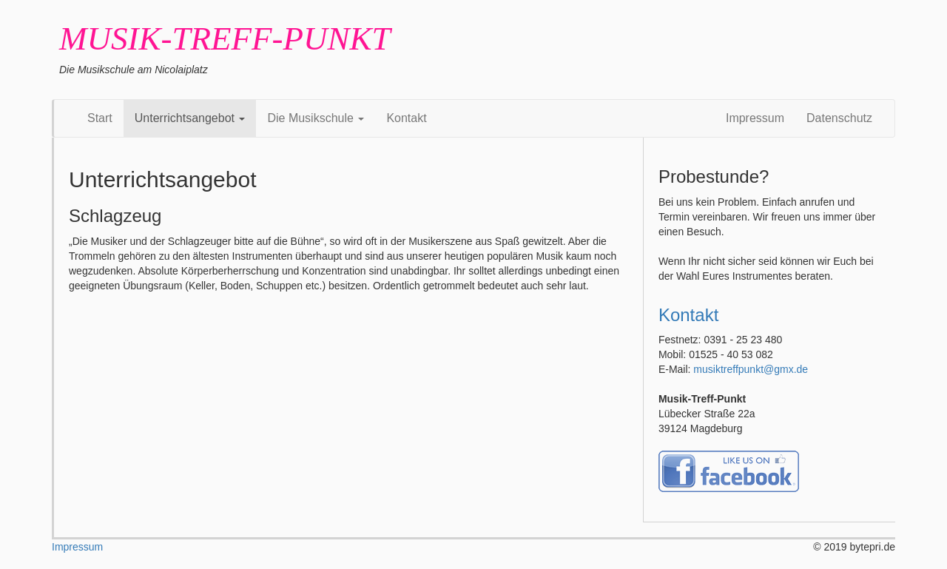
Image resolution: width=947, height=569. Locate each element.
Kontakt (406, 118)
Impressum (755, 118)
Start (99, 118)
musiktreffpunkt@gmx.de (750, 369)
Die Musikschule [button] (315, 118)
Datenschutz (839, 118)
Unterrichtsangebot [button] (190, 118)
